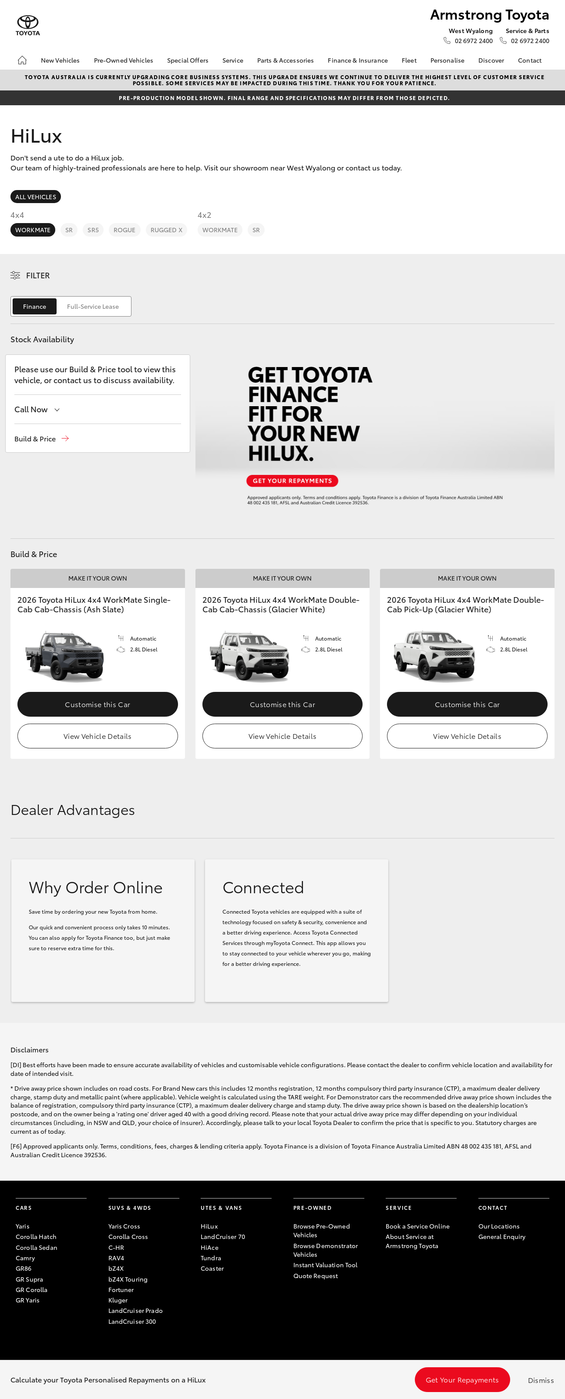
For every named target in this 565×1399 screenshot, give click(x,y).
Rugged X (166, 229)
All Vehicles (35, 196)
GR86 (24, 1268)
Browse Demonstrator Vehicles (325, 1250)
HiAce (210, 1247)
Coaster (212, 1268)
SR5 (92, 229)
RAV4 (116, 1257)
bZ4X (116, 1268)
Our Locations (499, 1226)
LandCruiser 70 (223, 1236)
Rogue (125, 229)
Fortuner (121, 1289)
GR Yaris (28, 1299)
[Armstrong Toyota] (28, 25)
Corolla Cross (128, 1236)
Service (232, 60)
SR (69, 229)
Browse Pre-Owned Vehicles (321, 1230)
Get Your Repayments (462, 1379)
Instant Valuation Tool (325, 1264)
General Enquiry (502, 1236)
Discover (491, 60)
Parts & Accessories (285, 60)
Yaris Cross (124, 1226)
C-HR (116, 1247)
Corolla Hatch (36, 1236)
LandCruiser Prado (135, 1310)
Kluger (118, 1299)
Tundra (211, 1257)
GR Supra (29, 1279)
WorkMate (32, 229)
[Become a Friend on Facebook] (483, 1264)
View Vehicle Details (97, 736)
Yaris (23, 1226)
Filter (38, 274)
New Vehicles (60, 60)
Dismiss (541, 1380)
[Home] (22, 60)
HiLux (209, 1226)
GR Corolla (31, 1289)
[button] (41, 439)
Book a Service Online (418, 1226)
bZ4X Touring (128, 1279)
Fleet (409, 60)
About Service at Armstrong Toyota (412, 1240)
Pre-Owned (312, 1207)
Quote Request (315, 1275)
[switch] (70, 306)
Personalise (447, 60)
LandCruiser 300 (132, 1321)
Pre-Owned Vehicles (124, 60)
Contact (529, 60)
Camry (25, 1257)
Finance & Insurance (358, 60)
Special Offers (188, 60)
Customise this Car (97, 704)
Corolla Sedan (36, 1247)
